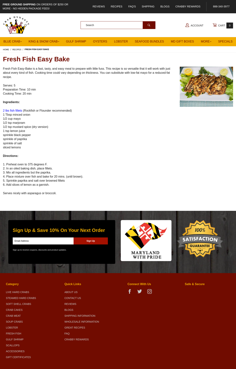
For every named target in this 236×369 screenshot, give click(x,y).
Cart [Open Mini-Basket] (223, 25)
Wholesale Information (81, 321)
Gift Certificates (18, 357)
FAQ (67, 333)
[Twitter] (141, 293)
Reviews (99, 6)
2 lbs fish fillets (12, 110)
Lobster (121, 41)
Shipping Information (79, 315)
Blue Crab (13, 41)
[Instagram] (151, 293)
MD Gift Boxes (182, 41)
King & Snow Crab (44, 41)
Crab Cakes (14, 309)
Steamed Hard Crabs (21, 298)
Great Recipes (74, 327)
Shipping (148, 6)
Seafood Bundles (149, 41)
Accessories (15, 351)
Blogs (165, 6)
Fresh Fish (13, 333)
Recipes (116, 6)
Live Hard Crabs (17, 292)
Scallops (13, 345)
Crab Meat (13, 315)
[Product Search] (112, 25)
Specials (225, 41)
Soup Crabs (14, 321)
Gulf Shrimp (76, 41)
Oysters (100, 41)
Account (194, 25)
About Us (70, 292)
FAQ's (132, 6)
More (206, 41)
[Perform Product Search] (149, 25)
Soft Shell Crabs (18, 303)
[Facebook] (131, 293)
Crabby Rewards (187, 6)
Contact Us (72, 298)
